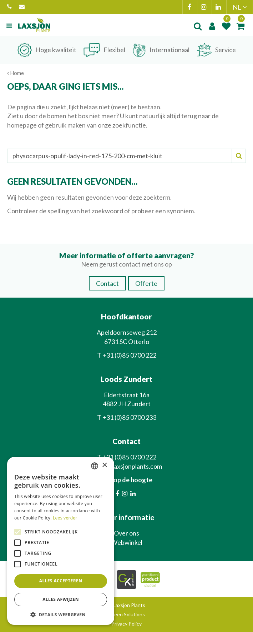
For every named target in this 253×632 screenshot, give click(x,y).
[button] (60, 614)
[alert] (60, 541)
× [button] (104, 465)
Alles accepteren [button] (60, 581)
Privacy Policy (126, 624)
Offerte (146, 283)
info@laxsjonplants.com (22, 7)
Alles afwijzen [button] (60, 599)
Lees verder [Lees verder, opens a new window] (65, 518)
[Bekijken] (240, 26)
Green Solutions (126, 614)
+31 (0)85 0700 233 (129, 417)
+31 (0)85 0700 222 (9, 7)
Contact (107, 283)
